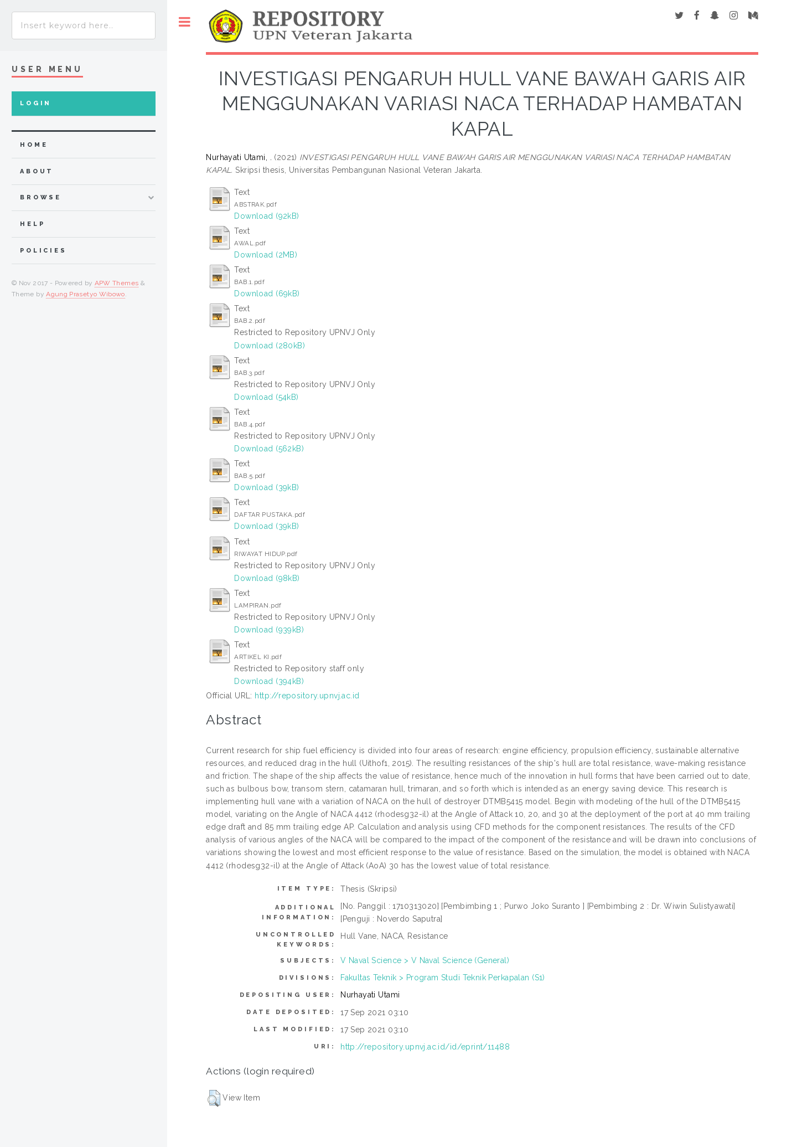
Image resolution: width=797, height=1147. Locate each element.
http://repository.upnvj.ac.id (307, 695)
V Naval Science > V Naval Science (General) (424, 960)
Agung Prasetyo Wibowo (85, 294)
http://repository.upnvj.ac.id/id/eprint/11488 (425, 1046)
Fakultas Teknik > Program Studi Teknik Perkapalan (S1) (442, 977)
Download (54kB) (266, 397)
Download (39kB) (266, 487)
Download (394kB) (269, 681)
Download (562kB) (269, 448)
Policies (43, 250)
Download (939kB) (269, 629)
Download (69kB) (266, 293)
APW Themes (117, 283)
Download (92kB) (266, 216)
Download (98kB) (266, 578)
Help (32, 224)
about (37, 171)
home (34, 144)
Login (35, 103)
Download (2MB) (265, 254)
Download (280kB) (269, 345)
